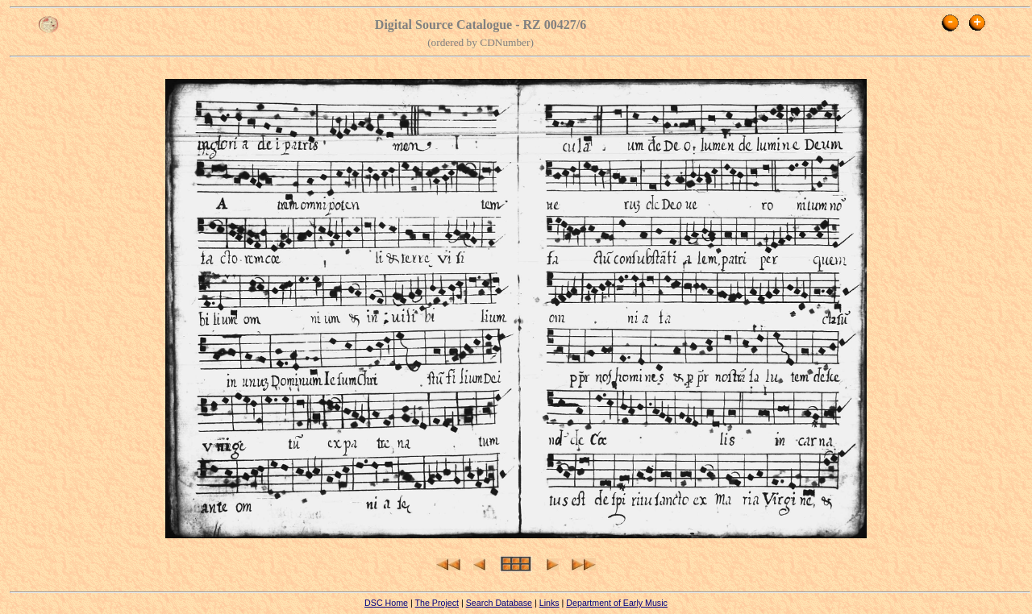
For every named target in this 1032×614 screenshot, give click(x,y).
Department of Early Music (617, 603)
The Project (436, 603)
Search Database (499, 603)
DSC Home (386, 603)
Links (549, 603)
